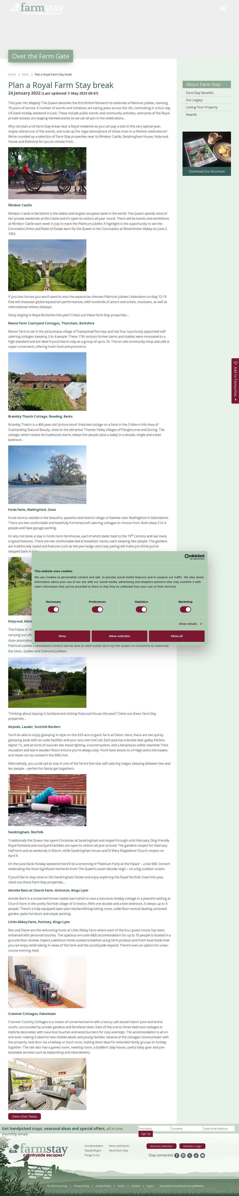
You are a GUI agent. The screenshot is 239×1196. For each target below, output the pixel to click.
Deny (62, 636)
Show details (188, 623)
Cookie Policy (103, 1186)
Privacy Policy (81, 1186)
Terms (121, 1186)
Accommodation (93, 1145)
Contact (135, 1186)
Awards (191, 114)
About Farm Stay (203, 84)
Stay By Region (92, 1150)
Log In (150, 1186)
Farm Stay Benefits (199, 93)
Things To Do (92, 1155)
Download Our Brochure (207, 171)
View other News (24, 1116)
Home (12, 74)
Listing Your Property (202, 107)
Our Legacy (194, 100)
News (25, 74)
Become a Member (161, 1146)
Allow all (177, 636)
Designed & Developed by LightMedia (182, 1186)
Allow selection (119, 636)
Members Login (192, 1146)
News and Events (119, 1145)
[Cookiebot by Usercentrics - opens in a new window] (187, 557)
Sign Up (145, 1134)
